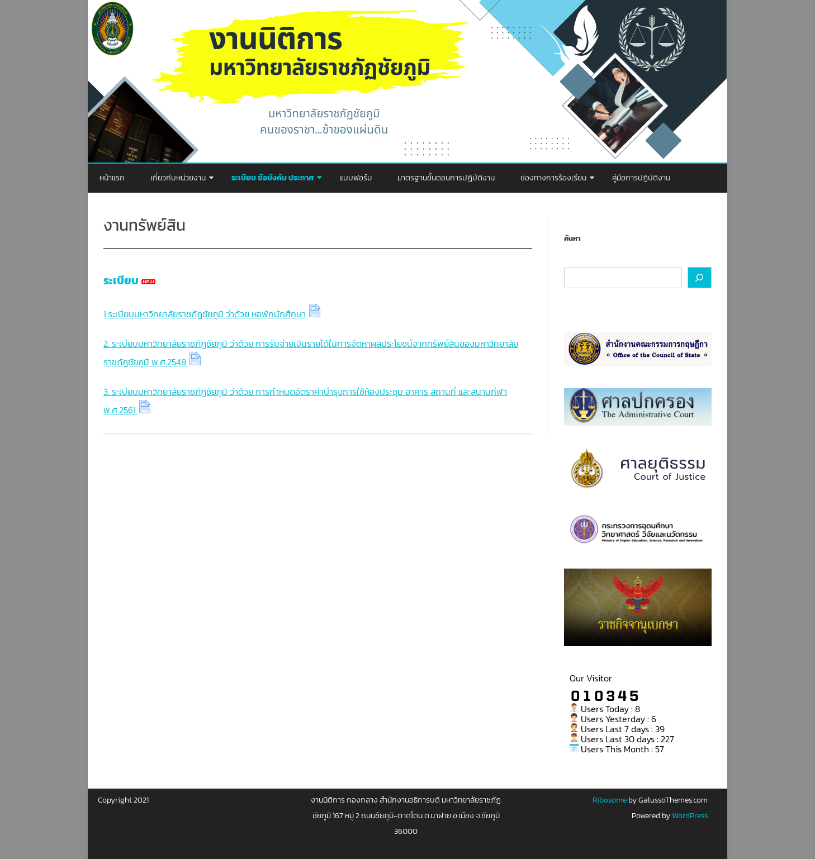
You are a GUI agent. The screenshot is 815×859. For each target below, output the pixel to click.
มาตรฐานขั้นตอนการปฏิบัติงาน (446, 178)
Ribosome (610, 800)
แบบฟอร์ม (355, 178)
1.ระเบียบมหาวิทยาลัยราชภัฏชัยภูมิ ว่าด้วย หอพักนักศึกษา (204, 314)
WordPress (689, 816)
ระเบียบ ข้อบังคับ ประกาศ (272, 178)
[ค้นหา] (700, 277)
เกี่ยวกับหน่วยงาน (178, 178)
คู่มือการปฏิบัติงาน (641, 178)
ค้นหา (572, 238)
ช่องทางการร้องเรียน (553, 178)
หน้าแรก (112, 178)
